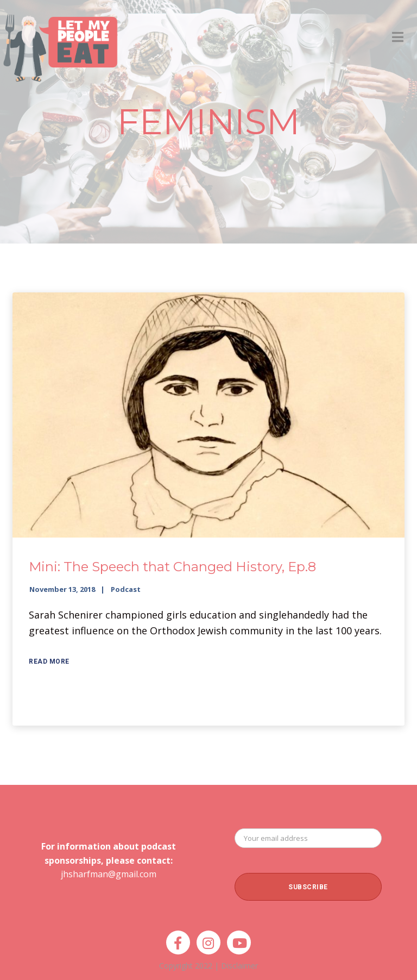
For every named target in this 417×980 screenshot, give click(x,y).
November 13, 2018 (62, 589)
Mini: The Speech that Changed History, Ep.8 (172, 567)
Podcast (126, 589)
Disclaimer (239, 965)
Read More (49, 661)
